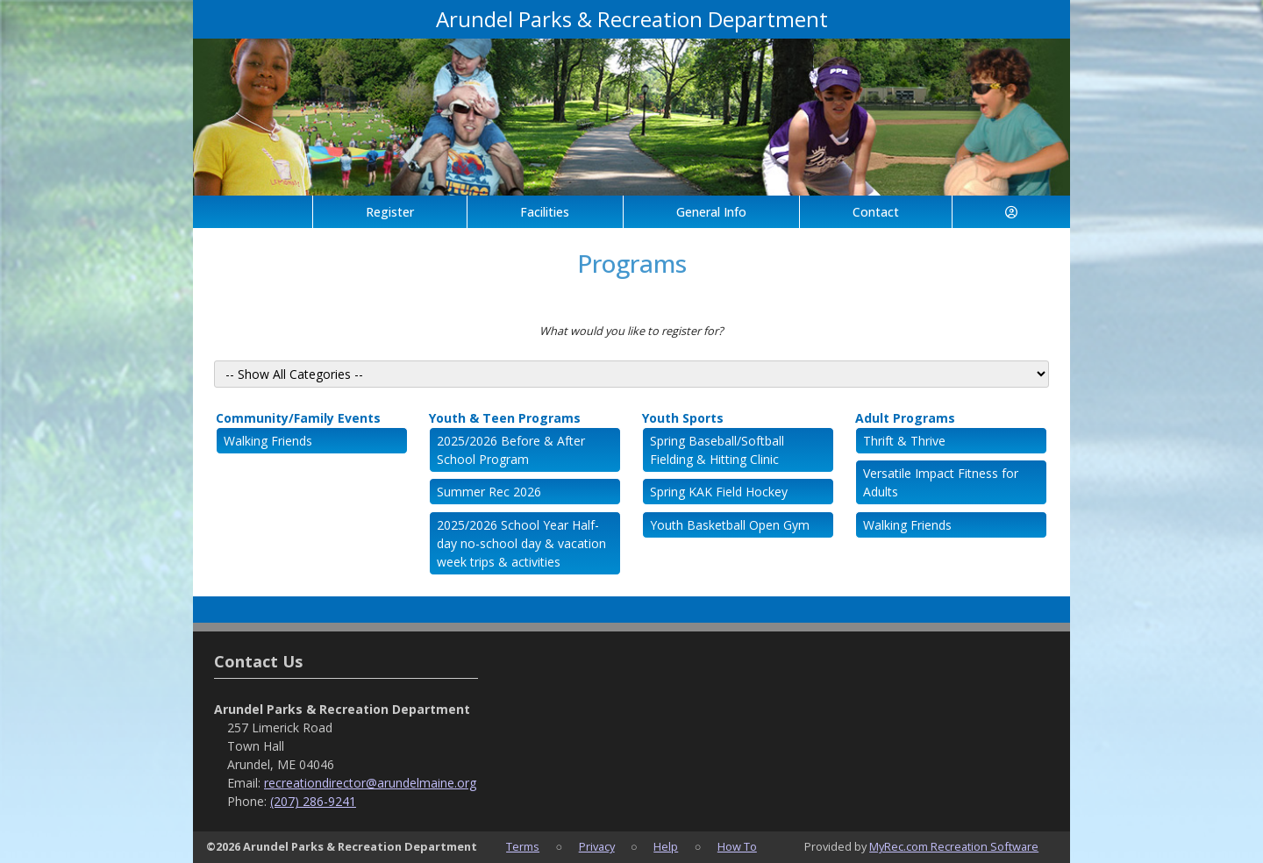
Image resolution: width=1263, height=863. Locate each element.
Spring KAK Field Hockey (719, 491)
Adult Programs (905, 418)
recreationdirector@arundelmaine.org (370, 782)
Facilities (544, 211)
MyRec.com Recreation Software (953, 846)
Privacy (597, 846)
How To (737, 846)
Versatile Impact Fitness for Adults (940, 482)
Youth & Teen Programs (505, 418)
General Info (711, 211)
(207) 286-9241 (313, 801)
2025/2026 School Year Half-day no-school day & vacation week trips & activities (521, 543)
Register (390, 211)
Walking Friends (268, 440)
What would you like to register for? (631, 331)
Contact (876, 211)
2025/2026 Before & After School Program (511, 449)
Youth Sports (683, 418)
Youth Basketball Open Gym (730, 525)
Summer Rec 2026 (489, 491)
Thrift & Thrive (904, 440)
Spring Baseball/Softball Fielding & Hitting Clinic (717, 449)
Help (665, 846)
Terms (522, 846)
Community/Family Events (298, 418)
